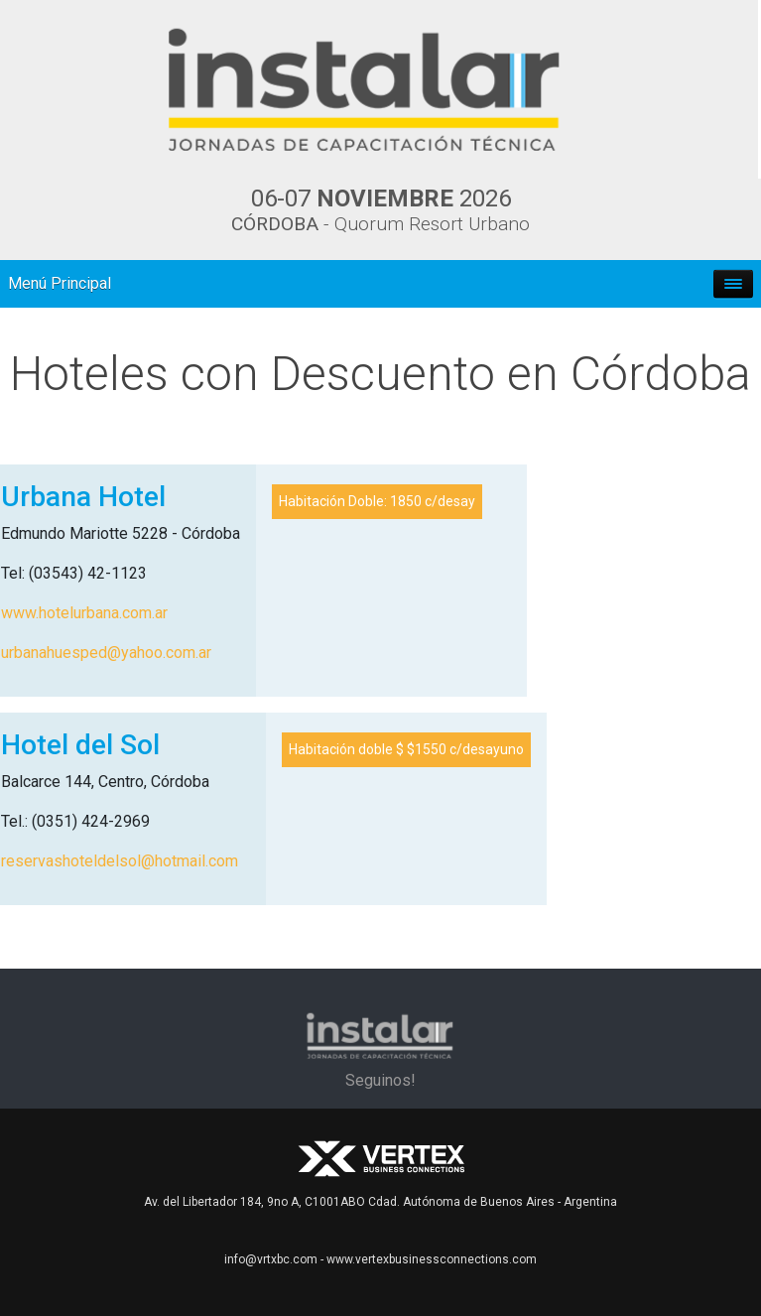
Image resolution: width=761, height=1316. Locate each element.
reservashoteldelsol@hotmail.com (119, 861)
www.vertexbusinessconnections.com (431, 1259)
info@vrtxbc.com (270, 1259)
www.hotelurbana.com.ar (84, 612)
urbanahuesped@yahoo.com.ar (106, 652)
